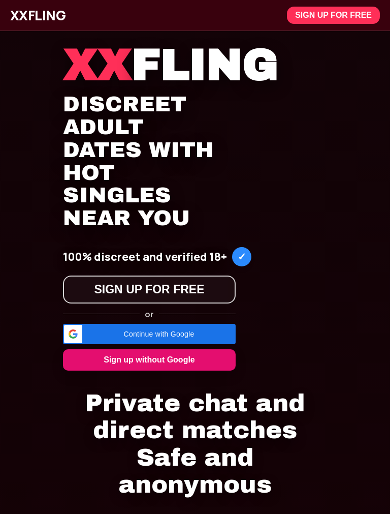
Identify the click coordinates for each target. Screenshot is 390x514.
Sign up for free (333, 15)
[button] (149, 334)
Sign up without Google (149, 359)
